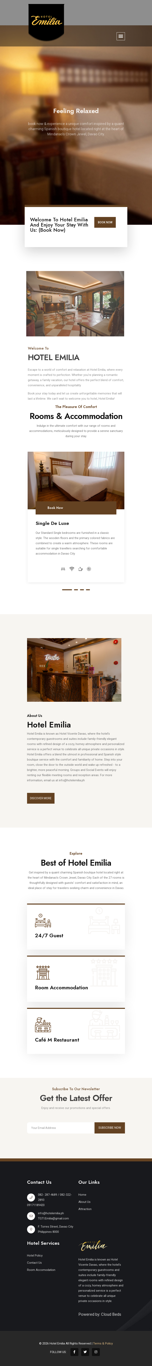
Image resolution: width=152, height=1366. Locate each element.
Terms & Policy (103, 1343)
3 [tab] (82, 589)
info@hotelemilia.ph (51, 1213)
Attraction (85, 1209)
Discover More (41, 798)
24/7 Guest (49, 935)
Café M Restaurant (57, 1040)
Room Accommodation (61, 987)
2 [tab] (76, 589)
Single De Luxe (52, 523)
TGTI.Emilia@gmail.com (53, 1218)
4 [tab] (88, 589)
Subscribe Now (109, 1127)
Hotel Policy (35, 1255)
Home (82, 1194)
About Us (84, 1202)
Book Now (105, 222)
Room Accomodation (41, 1270)
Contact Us (34, 1262)
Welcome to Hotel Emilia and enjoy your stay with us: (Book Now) (59, 225)
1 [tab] (67, 589)
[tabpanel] (76, 517)
